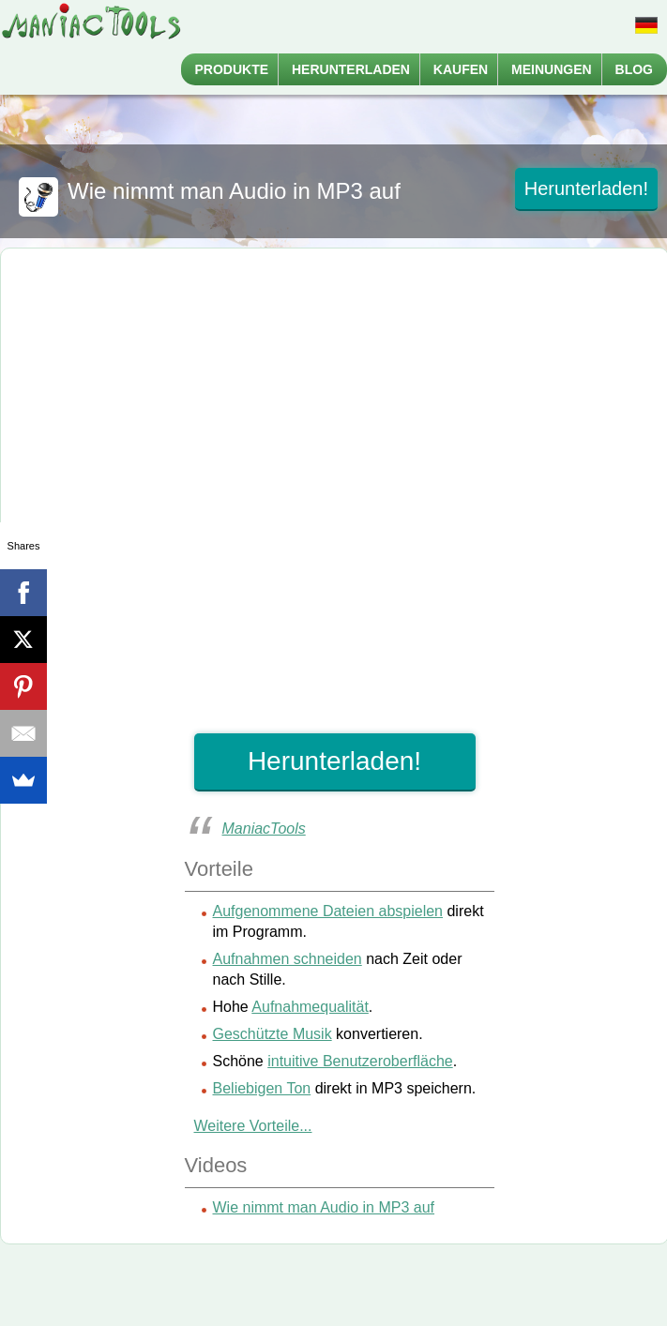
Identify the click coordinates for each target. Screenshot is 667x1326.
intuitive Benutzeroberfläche (359, 1061)
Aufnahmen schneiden (287, 959)
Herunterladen (351, 69)
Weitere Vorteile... (253, 1126)
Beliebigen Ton (262, 1088)
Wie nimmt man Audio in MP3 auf (324, 1207)
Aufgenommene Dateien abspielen (328, 911)
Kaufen (460, 69)
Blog (634, 69)
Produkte (232, 69)
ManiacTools (264, 828)
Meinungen (551, 69)
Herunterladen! (586, 188)
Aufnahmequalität (310, 1007)
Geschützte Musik (272, 1034)
